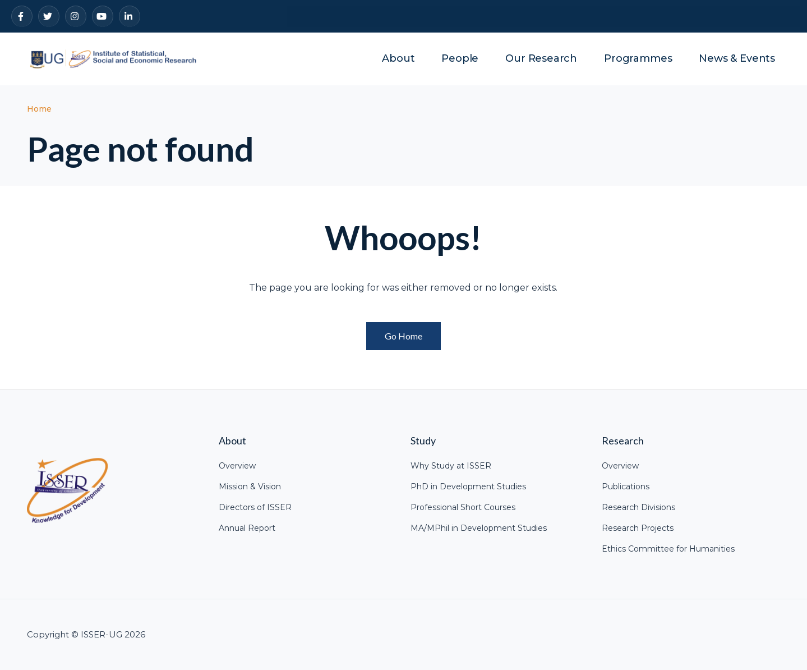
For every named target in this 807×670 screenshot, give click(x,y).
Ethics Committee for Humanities (668, 549)
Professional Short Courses (463, 507)
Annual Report (247, 528)
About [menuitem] (398, 58)
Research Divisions (638, 507)
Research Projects (638, 528)
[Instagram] (75, 16)
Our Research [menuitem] (541, 58)
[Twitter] (48, 16)
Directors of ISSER (255, 507)
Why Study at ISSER (451, 466)
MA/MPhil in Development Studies (479, 528)
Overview (237, 466)
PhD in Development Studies (468, 486)
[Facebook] (22, 16)
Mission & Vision (250, 486)
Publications (625, 486)
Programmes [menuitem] (638, 58)
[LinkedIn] (129, 16)
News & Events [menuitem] (737, 58)
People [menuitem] (459, 58)
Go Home (403, 336)
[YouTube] (102, 16)
